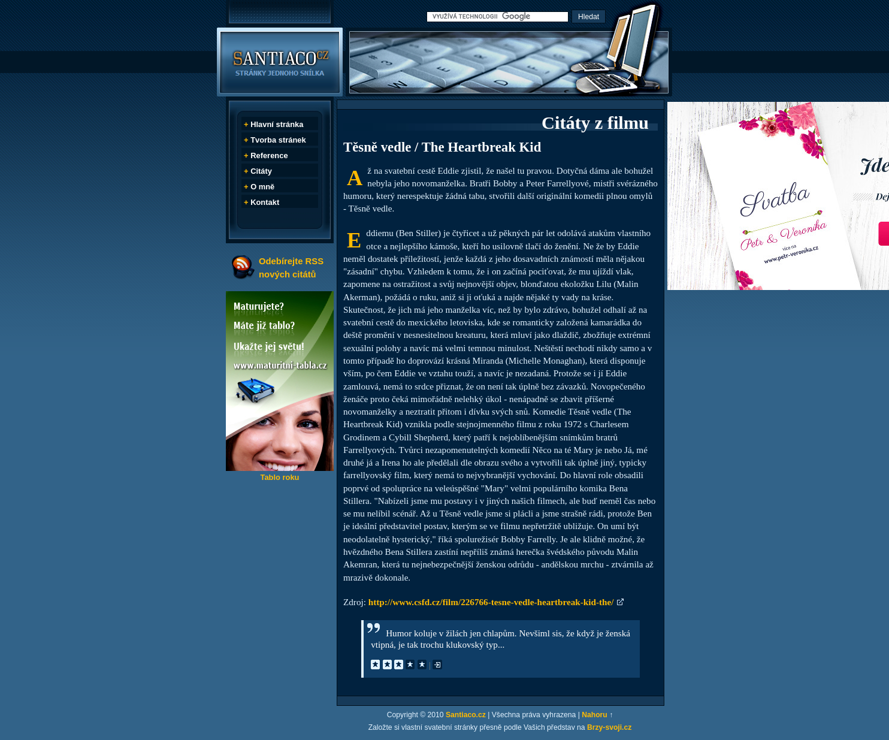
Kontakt (264, 202)
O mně (262, 186)
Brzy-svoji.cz (609, 727)
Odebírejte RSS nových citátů (291, 267)
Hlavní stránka (276, 124)
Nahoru (594, 715)
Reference (269, 155)
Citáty (261, 171)
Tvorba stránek (278, 139)
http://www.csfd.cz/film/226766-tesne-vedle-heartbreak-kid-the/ (491, 602)
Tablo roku (279, 477)
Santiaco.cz (466, 715)
